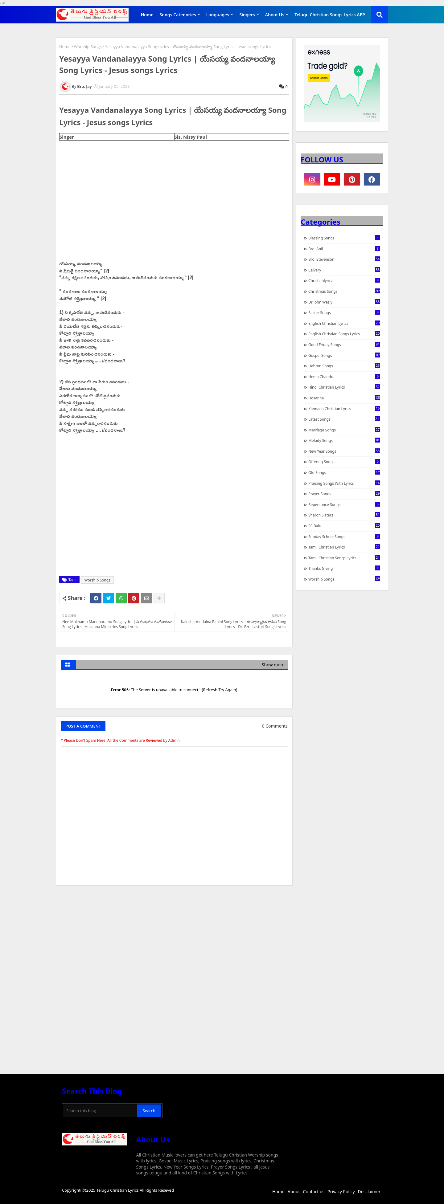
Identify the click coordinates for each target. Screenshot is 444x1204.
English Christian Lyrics (344, 323)
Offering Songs (344, 461)
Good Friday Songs (344, 344)
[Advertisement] (174, 936)
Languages (217, 15)
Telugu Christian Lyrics (118, 1190)
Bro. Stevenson (344, 259)
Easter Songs (344, 312)
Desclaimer (369, 1191)
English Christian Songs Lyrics (344, 334)
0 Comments (275, 726)
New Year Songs (344, 451)
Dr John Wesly (344, 302)
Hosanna (344, 398)
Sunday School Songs (344, 536)
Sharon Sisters (344, 515)
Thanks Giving (344, 568)
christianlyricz (344, 280)
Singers (247, 15)
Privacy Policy (341, 1191)
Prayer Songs (344, 493)
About (294, 1191)
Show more (273, 664)
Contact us (314, 1191)
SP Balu (344, 526)
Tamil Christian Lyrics (344, 547)
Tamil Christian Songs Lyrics (344, 558)
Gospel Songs (344, 355)
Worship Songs (88, 46)
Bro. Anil (344, 248)
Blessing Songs (344, 238)
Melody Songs (344, 440)
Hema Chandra (344, 376)
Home (147, 15)
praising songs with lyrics (344, 483)
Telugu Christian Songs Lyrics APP (329, 15)
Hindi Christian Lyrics (344, 387)
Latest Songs (344, 419)
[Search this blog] (100, 1110)
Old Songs (344, 472)
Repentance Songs (344, 504)
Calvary (344, 270)
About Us (274, 15)
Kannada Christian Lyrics (344, 408)
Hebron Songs (344, 366)
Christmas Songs (344, 291)
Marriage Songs (344, 430)
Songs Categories (178, 15)
